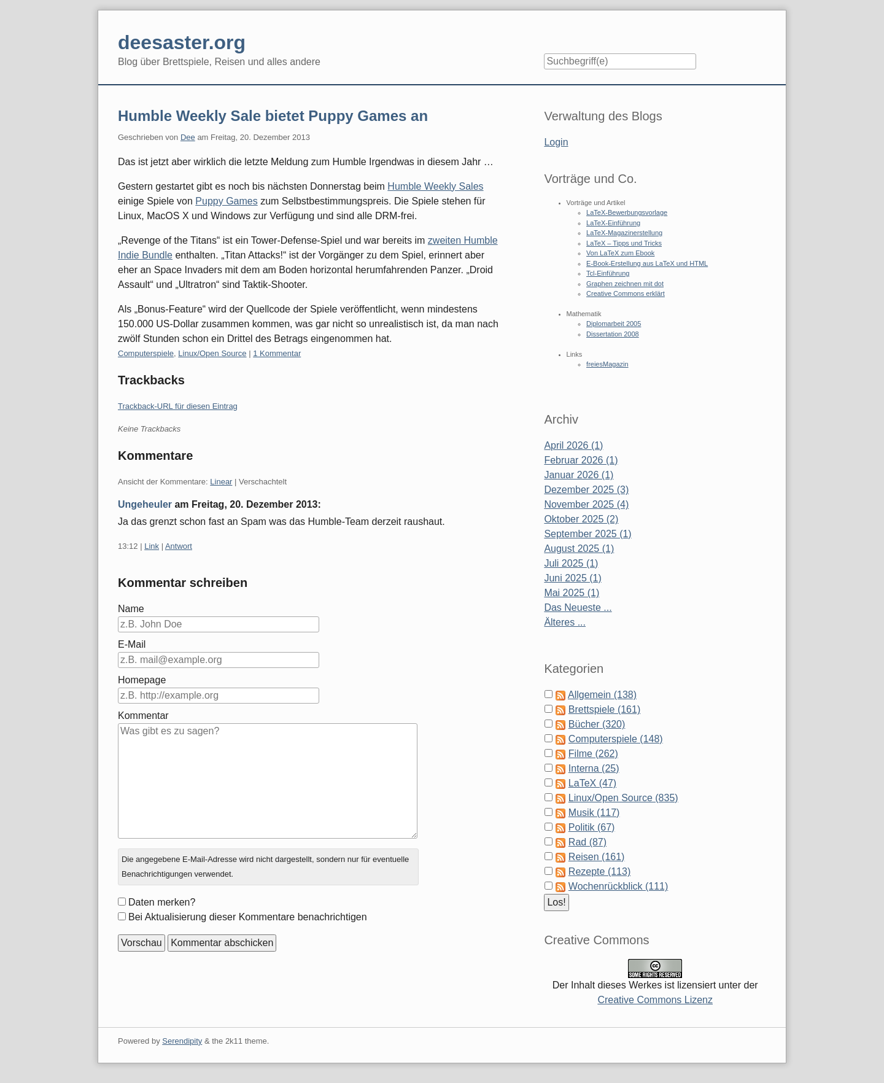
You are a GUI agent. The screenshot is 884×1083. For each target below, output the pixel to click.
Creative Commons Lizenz (655, 1000)
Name (131, 609)
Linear (221, 481)
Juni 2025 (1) (572, 578)
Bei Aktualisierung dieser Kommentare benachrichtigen (247, 917)
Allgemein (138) (602, 694)
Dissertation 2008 (612, 334)
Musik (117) (594, 812)
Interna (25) (593, 768)
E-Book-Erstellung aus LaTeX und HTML (647, 263)
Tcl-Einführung (607, 273)
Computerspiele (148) (615, 739)
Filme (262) (593, 753)
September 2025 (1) (587, 534)
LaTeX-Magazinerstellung (624, 232)
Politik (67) (591, 827)
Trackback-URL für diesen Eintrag (178, 406)
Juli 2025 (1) (571, 563)
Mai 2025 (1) (571, 593)
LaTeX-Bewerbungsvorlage (626, 212)
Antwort (178, 546)
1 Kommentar (277, 353)
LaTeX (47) (592, 783)
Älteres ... (565, 622)
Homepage (142, 680)
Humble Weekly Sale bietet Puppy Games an (273, 115)
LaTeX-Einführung (613, 223)
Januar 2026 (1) (578, 475)
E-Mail (131, 644)
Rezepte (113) (599, 871)
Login (556, 142)
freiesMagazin (607, 364)
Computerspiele (146, 353)
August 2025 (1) (579, 548)
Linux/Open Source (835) (623, 798)
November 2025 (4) (586, 504)
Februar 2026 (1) (581, 460)
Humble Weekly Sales (435, 186)
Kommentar (143, 715)
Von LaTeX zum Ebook (620, 253)
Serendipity (182, 1041)
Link (151, 546)
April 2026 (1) (573, 445)
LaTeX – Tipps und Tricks (624, 243)
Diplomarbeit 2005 (613, 323)
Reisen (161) (596, 857)
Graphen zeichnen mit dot (625, 283)
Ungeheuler (145, 504)
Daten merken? (161, 902)
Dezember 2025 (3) (586, 489)
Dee (187, 137)
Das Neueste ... (577, 607)
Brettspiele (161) (604, 709)
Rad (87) (587, 842)
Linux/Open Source (212, 353)
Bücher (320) (597, 724)
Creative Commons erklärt (625, 293)
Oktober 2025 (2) (581, 519)
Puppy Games (226, 201)
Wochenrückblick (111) (618, 886)
